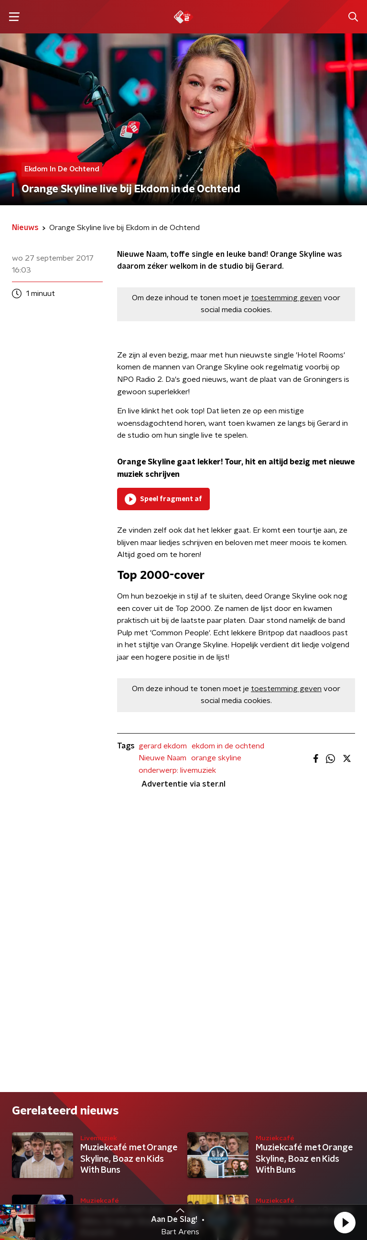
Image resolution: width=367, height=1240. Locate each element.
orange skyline (216, 758)
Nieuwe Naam (162, 758)
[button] (344, 1222)
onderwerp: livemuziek (177, 770)
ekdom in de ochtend (228, 746)
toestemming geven (286, 298)
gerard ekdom (163, 746)
